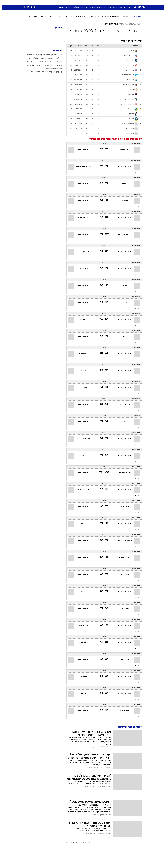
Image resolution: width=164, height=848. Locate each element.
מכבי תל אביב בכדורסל (52, 69)
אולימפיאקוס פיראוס (81, 166)
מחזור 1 (135, 156)
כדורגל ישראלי (110, 7)
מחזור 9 (135, 292)
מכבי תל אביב (102, 16)
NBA (58, 55)
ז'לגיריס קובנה (81, 353)
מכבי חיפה (92, 16)
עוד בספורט (60, 7)
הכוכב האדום (122, 421)
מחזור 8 (135, 275)
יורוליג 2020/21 (125, 24)
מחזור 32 (135, 683)
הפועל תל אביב (72, 16)
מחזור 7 (135, 258)
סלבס (101, 2)
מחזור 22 (135, 513)
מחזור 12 (135, 343)
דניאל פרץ (113, 16)
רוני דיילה (39, 72)
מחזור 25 (135, 564)
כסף (94, 2)
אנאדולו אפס (81, 268)
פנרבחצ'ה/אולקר (81, 217)
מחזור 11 (135, 326)
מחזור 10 (135, 309)
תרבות (108, 2)
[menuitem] (122, 2)
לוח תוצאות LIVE (122, 7)
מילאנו (122, 336)
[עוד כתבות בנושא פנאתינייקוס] (101, 842)
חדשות (124, 2)
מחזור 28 (135, 615)
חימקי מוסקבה (122, 149)
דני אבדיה (122, 16)
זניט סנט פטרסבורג (122, 234)
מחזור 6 (135, 241)
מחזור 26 (135, 581)
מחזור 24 (135, 547)
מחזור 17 (135, 428)
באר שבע (83, 16)
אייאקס (46, 55)
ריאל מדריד (41, 16)
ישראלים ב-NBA (80, 7)
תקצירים (69, 7)
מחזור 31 (135, 666)
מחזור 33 (135, 700)
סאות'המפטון (55, 72)
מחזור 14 (135, 377)
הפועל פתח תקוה (30, 58)
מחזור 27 (135, 598)
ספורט (115, 2)
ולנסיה (122, 285)
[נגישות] (3, 2)
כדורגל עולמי (98, 7)
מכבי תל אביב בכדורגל (34, 65)
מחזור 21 (135, 496)
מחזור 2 (135, 173)
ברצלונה (50, 16)
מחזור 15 (135, 394)
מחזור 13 (135, 360)
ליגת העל (56, 65)
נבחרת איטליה (29, 68)
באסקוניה (122, 302)
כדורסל (89, 7)
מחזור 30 (135, 649)
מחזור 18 (135, 445)
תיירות (72, 2)
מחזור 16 (135, 411)
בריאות (80, 2)
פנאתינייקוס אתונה (108, 24)
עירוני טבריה (46, 72)
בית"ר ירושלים (60, 16)
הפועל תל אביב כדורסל (40, 62)
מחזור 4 (135, 207)
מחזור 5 (135, 224)
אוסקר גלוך (52, 55)
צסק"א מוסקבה (81, 251)
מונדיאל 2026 (30, 16)
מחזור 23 (135, 530)
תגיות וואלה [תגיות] (54, 50)
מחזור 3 (135, 190)
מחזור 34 (135, 717)
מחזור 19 (135, 462)
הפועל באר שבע (44, 58)
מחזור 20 (135, 479)
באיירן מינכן (81, 319)
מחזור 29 (135, 632)
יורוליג (27, 62)
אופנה (55, 2)
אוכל (88, 2)
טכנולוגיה (63, 2)
